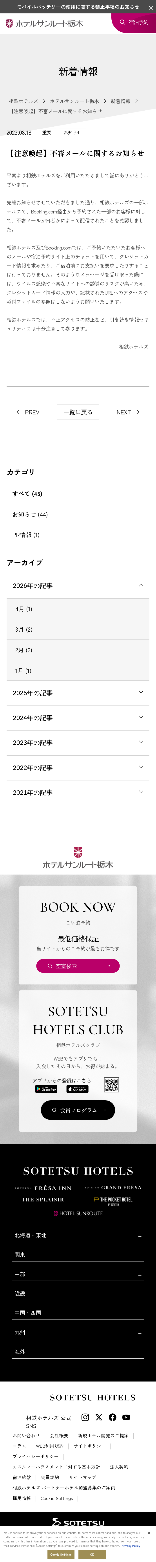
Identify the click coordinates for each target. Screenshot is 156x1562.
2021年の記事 (33, 792)
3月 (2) (24, 629)
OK (92, 1555)
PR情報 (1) (26, 534)
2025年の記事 (33, 692)
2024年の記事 (33, 717)
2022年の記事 (33, 767)
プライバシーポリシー (36, 1456)
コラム (19, 1446)
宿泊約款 (22, 1477)
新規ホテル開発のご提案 (103, 1435)
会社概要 (59, 1435)
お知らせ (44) (30, 514)
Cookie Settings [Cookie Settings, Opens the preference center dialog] (61, 1555)
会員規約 (50, 1477)
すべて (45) (27, 493)
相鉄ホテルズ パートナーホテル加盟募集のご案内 (64, 1487)
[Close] (149, 1533)
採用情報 (22, 1498)
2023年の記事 (33, 742)
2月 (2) (23, 649)
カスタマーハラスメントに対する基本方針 (56, 1466)
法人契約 (119, 1466)
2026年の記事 (33, 585)
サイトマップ (82, 1477)
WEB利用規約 (50, 1446)
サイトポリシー (89, 1446)
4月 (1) (23, 608)
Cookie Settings (57, 1498)
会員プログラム (78, 1110)
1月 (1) (23, 670)
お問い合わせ (26, 1435)
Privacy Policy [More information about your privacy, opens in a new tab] (131, 1546)
